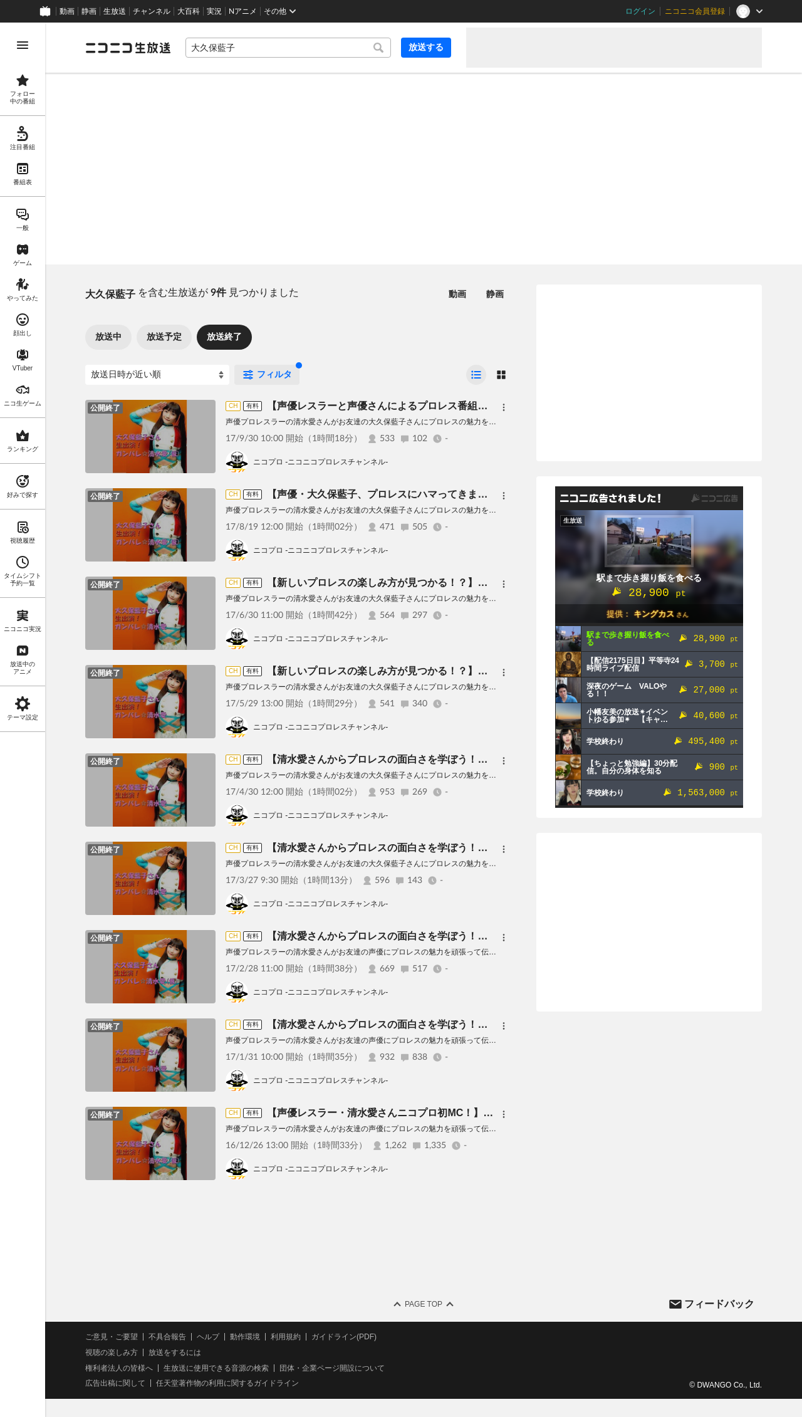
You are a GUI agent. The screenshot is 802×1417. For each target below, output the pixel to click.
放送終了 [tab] (224, 337)
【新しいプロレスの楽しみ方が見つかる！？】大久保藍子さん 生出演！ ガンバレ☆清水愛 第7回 (484, 582)
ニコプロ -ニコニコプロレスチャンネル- (320, 462)
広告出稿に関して (115, 1383)
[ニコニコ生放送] (127, 47)
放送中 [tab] (108, 337)
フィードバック (719, 1304)
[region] (22, 720)
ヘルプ (208, 1337)
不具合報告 (167, 1337)
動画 (67, 11)
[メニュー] (503, 407)
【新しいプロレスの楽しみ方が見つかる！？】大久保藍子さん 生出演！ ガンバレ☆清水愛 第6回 (484, 671)
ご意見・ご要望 (111, 1336)
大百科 (188, 11)
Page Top (423, 1304)
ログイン (640, 11)
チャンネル (151, 11)
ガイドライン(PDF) (344, 1337)
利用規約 (286, 1337)
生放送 (114, 11)
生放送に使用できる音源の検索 (216, 1368)
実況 (214, 11)
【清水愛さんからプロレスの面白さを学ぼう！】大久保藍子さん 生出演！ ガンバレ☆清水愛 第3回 (489, 936)
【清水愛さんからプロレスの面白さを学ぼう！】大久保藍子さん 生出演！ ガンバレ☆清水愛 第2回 (489, 1024)
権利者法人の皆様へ (119, 1368)
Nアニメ (243, 11)
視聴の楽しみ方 (111, 1352)
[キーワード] (288, 48)
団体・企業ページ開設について (332, 1368)
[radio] (476, 375)
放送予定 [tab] (164, 337)
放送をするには (174, 1352)
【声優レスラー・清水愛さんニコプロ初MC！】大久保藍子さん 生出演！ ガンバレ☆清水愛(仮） (484, 1112)
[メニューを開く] (22, 45)
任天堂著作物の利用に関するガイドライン (227, 1383)
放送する (426, 47)
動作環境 (245, 1337)
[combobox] (288, 48)
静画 (88, 11)
